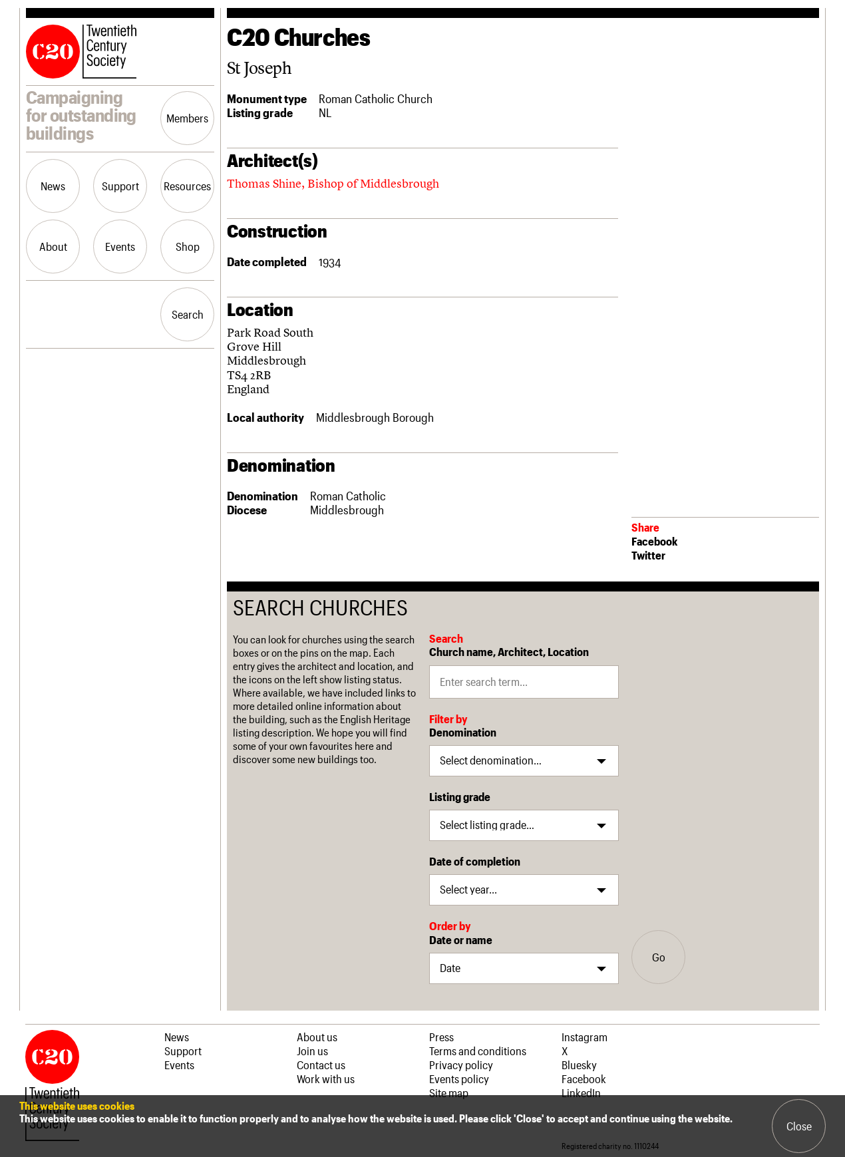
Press (441, 1036)
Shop (188, 246)
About (53, 246)
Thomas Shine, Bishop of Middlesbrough (333, 183)
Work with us (326, 1078)
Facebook (654, 541)
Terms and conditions (477, 1050)
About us (317, 1036)
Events (120, 246)
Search (188, 314)
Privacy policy (461, 1064)
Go (658, 956)
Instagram (584, 1036)
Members (187, 117)
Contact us (321, 1064)
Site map (448, 1092)
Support (120, 185)
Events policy (459, 1078)
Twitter (648, 555)
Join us (312, 1050)
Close (799, 1125)
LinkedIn (581, 1092)
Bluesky (579, 1064)
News (53, 185)
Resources (187, 185)
